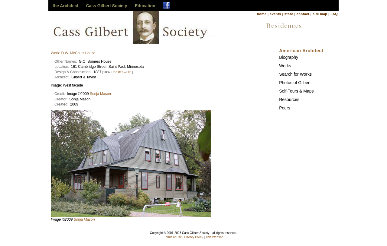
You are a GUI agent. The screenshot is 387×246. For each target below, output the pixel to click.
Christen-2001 (121, 72)
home (261, 14)
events (275, 14)
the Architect (65, 5)
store (289, 14)
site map (320, 14)
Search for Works (295, 74)
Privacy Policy (193, 237)
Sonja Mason (100, 94)
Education (145, 5)
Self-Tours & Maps (296, 91)
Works (285, 65)
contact (303, 14)
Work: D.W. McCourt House (73, 53)
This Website (214, 237)
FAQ (334, 14)
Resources (289, 99)
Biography (288, 57)
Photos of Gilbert (295, 82)
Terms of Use (173, 237)
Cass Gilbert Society (106, 5)
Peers (284, 108)
